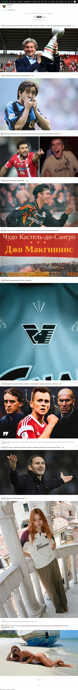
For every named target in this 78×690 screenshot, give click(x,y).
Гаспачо (2, 135)
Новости (44, 13)
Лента (26, 13)
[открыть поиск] (65, 1)
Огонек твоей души (4, 27)
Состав (29, 13)
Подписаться (4, 9)
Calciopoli (2, 182)
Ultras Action (3, 628)
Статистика (36, 13)
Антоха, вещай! (3, 281)
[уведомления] (68, 1)
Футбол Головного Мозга (5, 499)
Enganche (2, 77)
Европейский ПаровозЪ (5, 385)
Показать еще (39, 679)
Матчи (32, 13)
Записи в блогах (50, 13)
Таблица (40, 13)
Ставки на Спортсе (4, 448)
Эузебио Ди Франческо (12, 10)
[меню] (10, 1)
